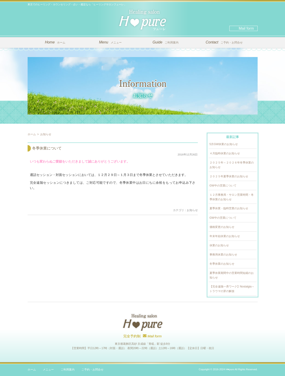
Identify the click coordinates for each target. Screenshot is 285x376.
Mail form (246, 28)
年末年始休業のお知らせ (225, 236)
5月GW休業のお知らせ (224, 144)
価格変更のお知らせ (222, 227)
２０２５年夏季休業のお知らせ (229, 176)
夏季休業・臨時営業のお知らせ (229, 208)
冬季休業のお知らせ (222, 263)
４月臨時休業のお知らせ (225, 153)
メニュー (110, 42)
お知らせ (192, 210)
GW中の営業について (223, 185)
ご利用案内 (165, 42)
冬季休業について (47, 148)
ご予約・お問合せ (224, 42)
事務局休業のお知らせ (223, 254)
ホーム (55, 42)
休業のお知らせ (219, 245)
